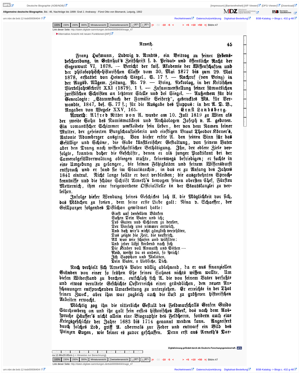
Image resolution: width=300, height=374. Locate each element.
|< (153, 25)
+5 (187, 25)
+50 (200, 25)
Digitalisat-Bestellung (236, 18)
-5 (169, 25)
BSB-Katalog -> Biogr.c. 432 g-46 (274, 18)
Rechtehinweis (182, 18)
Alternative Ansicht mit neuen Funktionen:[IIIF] (83, 33)
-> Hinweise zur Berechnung (89, 355)
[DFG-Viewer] (269, 5)
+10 (193, 25)
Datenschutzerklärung (208, 18)
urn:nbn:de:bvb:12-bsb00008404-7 (22, 18)
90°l (135, 25)
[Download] (287, 5)
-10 (163, 25)
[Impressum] (217, 5)
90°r (145, 25)
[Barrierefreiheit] (234, 5)
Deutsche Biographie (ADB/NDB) (45, 5)
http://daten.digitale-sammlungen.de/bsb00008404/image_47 (102, 29)
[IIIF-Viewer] (251, 5)
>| (205, 25)
